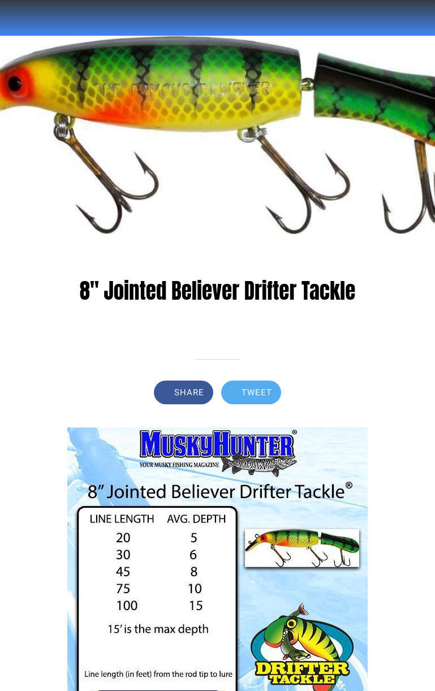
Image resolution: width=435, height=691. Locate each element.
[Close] (18, 18)
